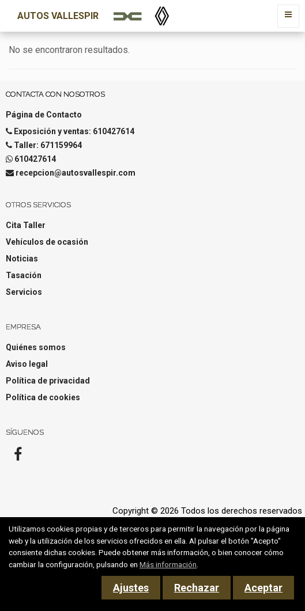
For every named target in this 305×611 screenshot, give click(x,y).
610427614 (35, 159)
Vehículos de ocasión (47, 241)
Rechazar (196, 588)
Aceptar (263, 588)
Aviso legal (27, 364)
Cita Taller (26, 225)
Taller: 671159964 (48, 145)
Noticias (22, 258)
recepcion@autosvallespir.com (75, 172)
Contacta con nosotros (55, 94)
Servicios (24, 292)
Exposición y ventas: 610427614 (74, 131)
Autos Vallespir (58, 15)
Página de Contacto (44, 114)
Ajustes (131, 588)
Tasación (24, 275)
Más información (168, 564)
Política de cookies (43, 397)
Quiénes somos (36, 347)
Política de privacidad (48, 380)
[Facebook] (17, 457)
